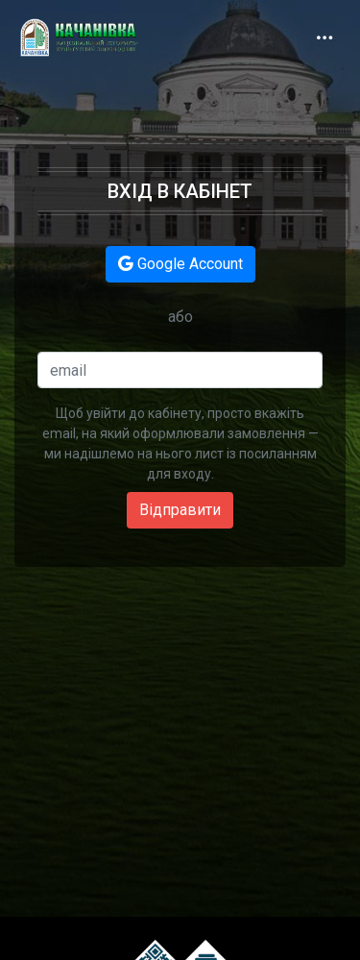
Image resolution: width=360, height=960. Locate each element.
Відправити (180, 510)
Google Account (180, 264)
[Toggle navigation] (324, 37)
